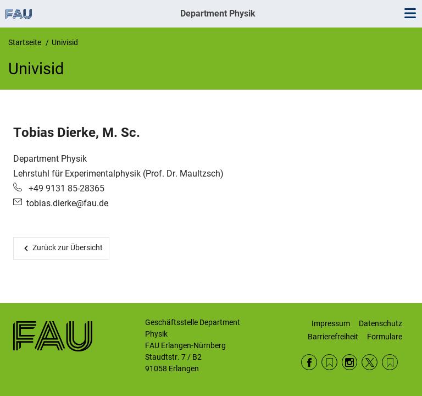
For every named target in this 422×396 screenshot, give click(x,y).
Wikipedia (390, 362)
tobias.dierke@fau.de (67, 203)
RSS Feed (329, 362)
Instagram (350, 362)
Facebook (309, 362)
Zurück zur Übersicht (67, 247)
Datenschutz (380, 323)
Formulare (384, 336)
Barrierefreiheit (333, 336)
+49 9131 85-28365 (65, 188)
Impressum (331, 323)
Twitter (369, 362)
